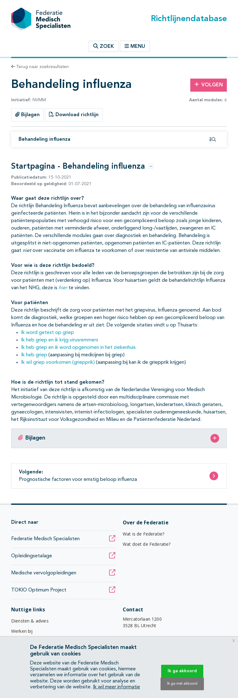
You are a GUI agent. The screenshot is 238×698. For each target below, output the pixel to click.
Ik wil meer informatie (116, 687)
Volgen (208, 85)
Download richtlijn (74, 114)
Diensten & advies (30, 621)
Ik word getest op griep (47, 332)
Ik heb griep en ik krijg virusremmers (59, 340)
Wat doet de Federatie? (147, 544)
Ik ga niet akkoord (182, 684)
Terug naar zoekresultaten (40, 67)
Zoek (103, 46)
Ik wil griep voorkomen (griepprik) (58, 362)
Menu (135, 46)
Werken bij (22, 631)
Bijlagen (27, 114)
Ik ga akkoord (182, 671)
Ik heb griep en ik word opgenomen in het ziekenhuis (78, 347)
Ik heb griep (34, 355)
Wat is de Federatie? (143, 534)
